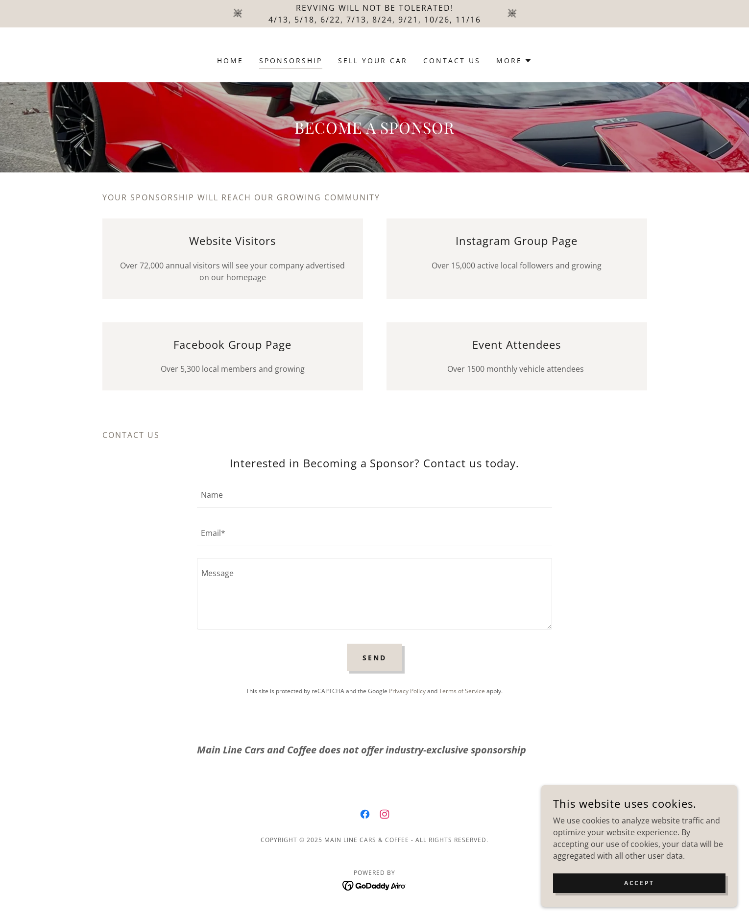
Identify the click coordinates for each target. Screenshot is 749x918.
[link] (365, 814)
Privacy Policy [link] (407, 691)
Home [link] (230, 60)
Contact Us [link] (452, 60)
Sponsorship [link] (290, 60)
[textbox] (374, 495)
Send (374, 657)
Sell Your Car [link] (373, 60)
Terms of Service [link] (462, 691)
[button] (514, 61)
